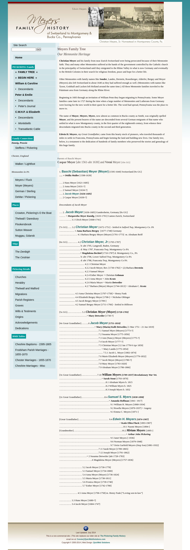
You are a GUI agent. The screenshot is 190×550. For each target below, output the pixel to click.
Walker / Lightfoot (25, 163)
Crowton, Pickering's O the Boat (33, 212)
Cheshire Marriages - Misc (30, 365)
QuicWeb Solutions (101, 543)
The (22, 251)
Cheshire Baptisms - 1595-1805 (33, 344)
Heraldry (20, 282)
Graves (19, 305)
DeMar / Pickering (25, 196)
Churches (20, 277)
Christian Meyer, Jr (95, 241)
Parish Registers (24, 299)
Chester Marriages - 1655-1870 (33, 360)
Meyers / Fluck (23, 179)
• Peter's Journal (25, 106)
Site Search (20, 45)
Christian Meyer (87, 227)
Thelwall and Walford (27, 288)
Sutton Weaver (23, 230)
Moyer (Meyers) (24, 185)
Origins (19, 316)
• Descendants (24, 89)
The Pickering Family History (112, 536)
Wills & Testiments (25, 311)
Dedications (22, 328)
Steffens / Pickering (26, 147)
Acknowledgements (26, 322)
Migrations (21, 294)
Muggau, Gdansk (25, 235)
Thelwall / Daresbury (27, 218)
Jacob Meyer (72, 193)
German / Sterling (25, 191)
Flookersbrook (23, 224)
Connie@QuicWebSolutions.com (91, 539)
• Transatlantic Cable (27, 128)
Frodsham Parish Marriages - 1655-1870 (31, 352)
